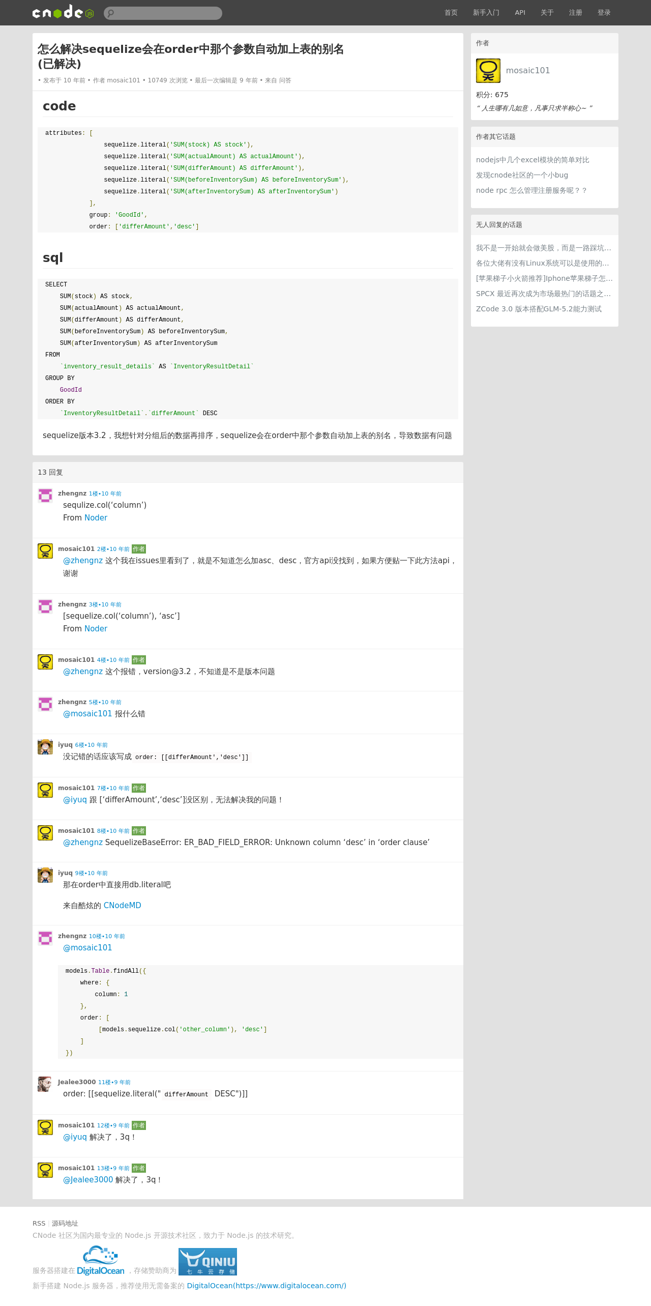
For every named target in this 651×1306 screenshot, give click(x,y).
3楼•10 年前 (105, 604)
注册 (575, 12)
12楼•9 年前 (113, 1125)
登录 (604, 12)
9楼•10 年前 (91, 873)
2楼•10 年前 (113, 549)
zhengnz (72, 493)
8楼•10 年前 (113, 831)
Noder (95, 518)
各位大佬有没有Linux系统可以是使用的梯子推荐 (544, 263)
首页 (451, 12)
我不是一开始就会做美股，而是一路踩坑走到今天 (544, 248)
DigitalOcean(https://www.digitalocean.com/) (267, 1286)
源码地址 (65, 1223)
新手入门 (486, 12)
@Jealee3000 (88, 1179)
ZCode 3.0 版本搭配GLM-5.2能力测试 (539, 309)
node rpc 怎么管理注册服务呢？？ (532, 190)
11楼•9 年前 (114, 1082)
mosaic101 (528, 70)
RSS (39, 1223)
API (520, 12)
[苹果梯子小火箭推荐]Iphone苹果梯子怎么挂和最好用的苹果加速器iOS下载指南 (544, 278)
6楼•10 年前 (91, 745)
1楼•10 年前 (105, 493)
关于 (547, 12)
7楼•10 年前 (113, 788)
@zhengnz (83, 560)
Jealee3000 (77, 1082)
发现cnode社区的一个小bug (522, 175)
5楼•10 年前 (105, 702)
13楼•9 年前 (113, 1168)
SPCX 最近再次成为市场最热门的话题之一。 (544, 293)
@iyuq (75, 799)
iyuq (65, 744)
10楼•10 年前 (107, 936)
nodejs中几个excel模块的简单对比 (532, 160)
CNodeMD (122, 905)
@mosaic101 (87, 713)
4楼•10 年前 (113, 660)
